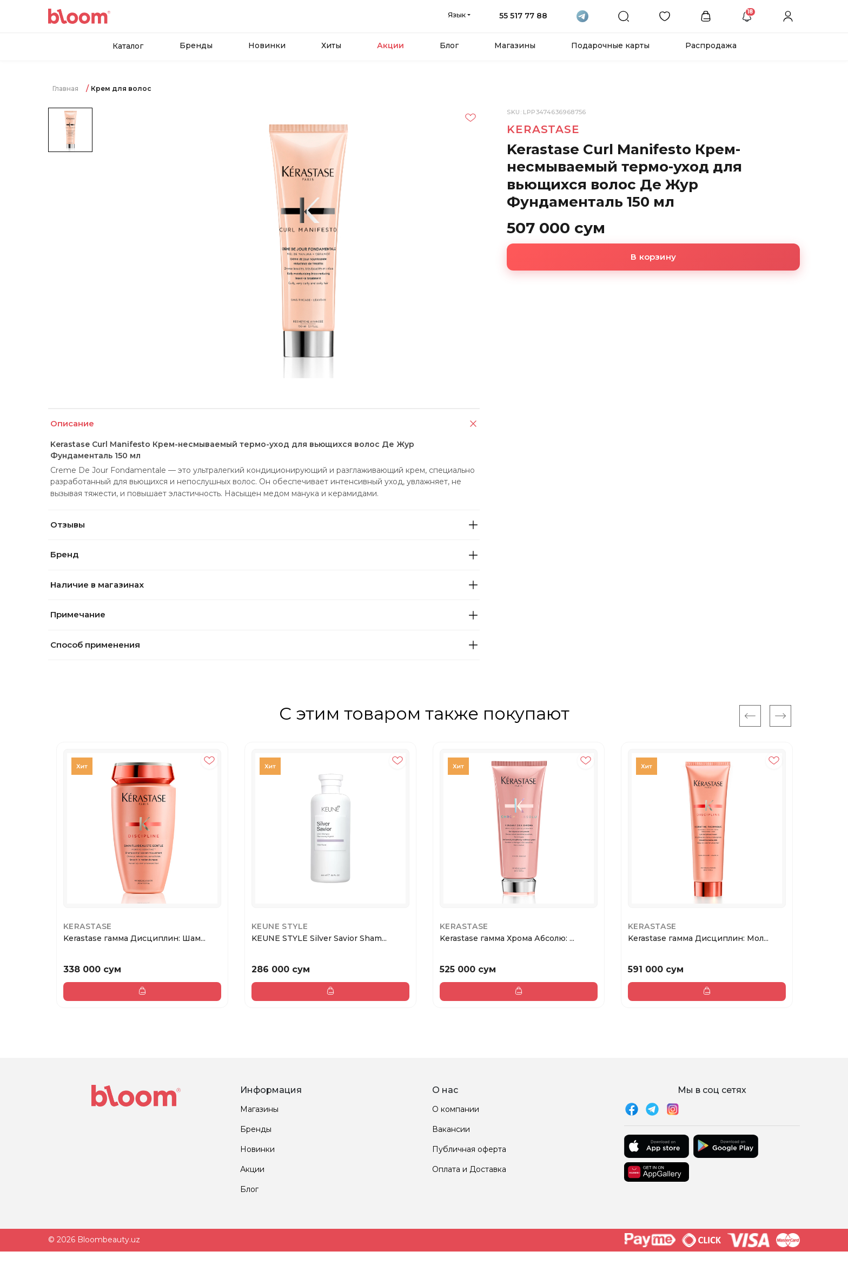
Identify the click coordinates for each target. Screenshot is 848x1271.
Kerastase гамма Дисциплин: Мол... (698, 938)
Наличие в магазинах (264, 584)
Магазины (514, 45)
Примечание (264, 614)
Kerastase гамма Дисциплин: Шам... (134, 938)
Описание (265, 424)
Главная (65, 88)
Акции (390, 45)
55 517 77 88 (523, 16)
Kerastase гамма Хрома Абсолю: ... (507, 938)
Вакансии (451, 1129)
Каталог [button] (127, 46)
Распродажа (711, 45)
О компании (455, 1109)
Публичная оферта (469, 1149)
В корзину (653, 257)
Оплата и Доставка (469, 1169)
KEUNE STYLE (279, 926)
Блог (449, 45)
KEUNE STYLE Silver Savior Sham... (319, 938)
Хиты (331, 45)
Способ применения (264, 645)
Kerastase (543, 129)
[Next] (780, 716)
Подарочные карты (610, 45)
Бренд (264, 554)
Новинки (267, 45)
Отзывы (264, 524)
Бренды (196, 45)
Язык (457, 14)
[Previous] (750, 716)
